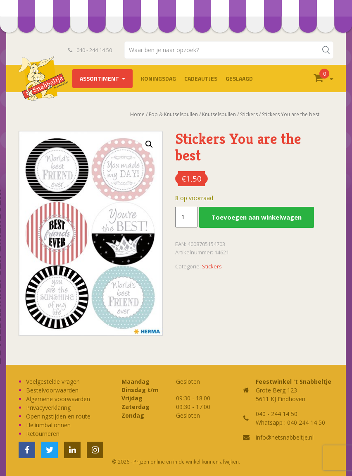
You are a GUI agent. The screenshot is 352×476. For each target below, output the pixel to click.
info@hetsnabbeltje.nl (285, 437)
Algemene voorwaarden (58, 399)
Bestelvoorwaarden (52, 390)
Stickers (249, 114)
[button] (149, 144)
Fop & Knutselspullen (173, 114)
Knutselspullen (219, 114)
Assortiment (99, 78)
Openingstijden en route (58, 416)
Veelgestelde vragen (53, 381)
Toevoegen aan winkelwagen (257, 217)
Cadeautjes (200, 78)
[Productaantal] (186, 217)
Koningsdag (158, 78)
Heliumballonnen (48, 425)
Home (137, 114)
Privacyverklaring (48, 407)
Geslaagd (239, 78)
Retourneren (42, 434)
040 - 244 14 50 (90, 50)
